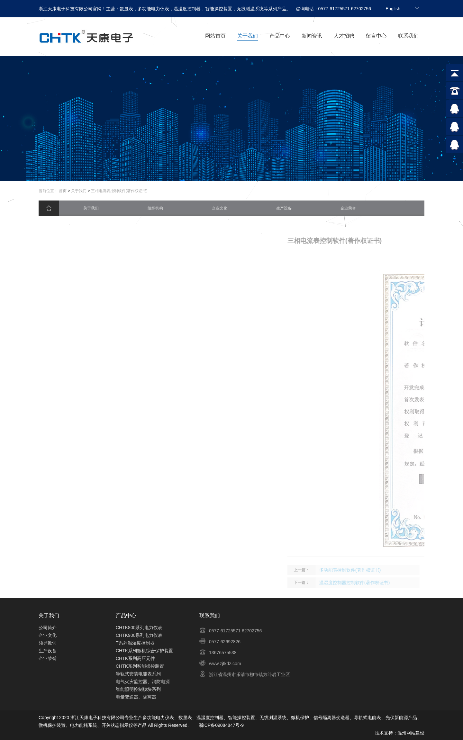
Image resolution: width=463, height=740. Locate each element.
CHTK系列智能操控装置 (140, 666)
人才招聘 (344, 36)
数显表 (185, 717)
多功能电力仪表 (158, 717)
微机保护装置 (52, 725)
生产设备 (48, 650)
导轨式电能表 (367, 717)
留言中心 (376, 36)
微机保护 (300, 717)
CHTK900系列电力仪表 (139, 635)
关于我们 (247, 36)
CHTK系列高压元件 (135, 658)
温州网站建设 (410, 733)
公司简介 (48, 627)
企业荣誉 (48, 658)
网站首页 (215, 36)
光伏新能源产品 (401, 717)
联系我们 (408, 36)
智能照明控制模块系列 (138, 689)
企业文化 (48, 635)
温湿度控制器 (209, 717)
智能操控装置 (241, 717)
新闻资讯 (312, 36)
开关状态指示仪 (117, 725)
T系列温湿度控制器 (135, 643)
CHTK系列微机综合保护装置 (144, 650)
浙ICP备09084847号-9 (221, 725)
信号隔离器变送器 (331, 717)
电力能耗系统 (83, 725)
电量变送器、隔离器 (136, 697)
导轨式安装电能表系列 (138, 673)
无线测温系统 (272, 717)
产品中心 (279, 36)
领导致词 (48, 643)
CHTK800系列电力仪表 (139, 627)
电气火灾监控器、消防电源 (143, 681)
